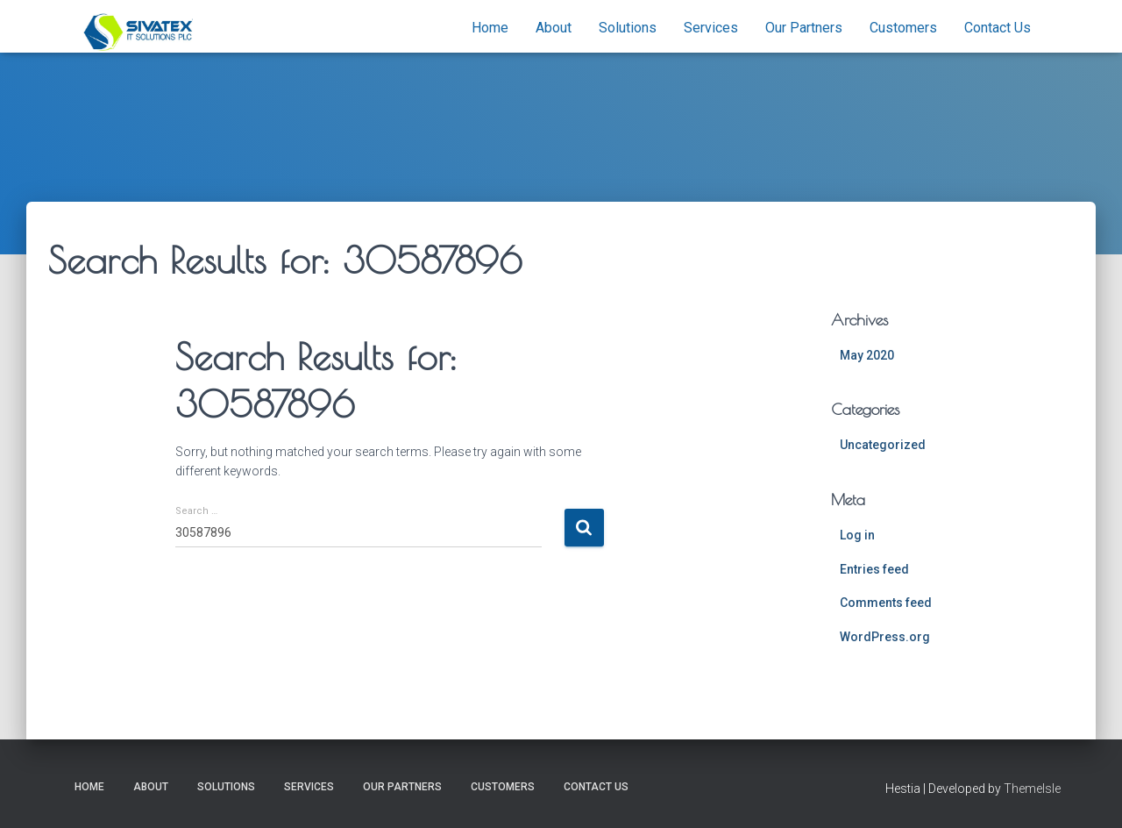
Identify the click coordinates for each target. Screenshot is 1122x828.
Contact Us (997, 27)
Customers (903, 27)
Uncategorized (883, 445)
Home (490, 27)
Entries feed (874, 569)
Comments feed (886, 603)
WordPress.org (885, 637)
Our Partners (803, 27)
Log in (857, 535)
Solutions (628, 27)
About (554, 27)
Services (711, 27)
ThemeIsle (1032, 789)
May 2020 (867, 355)
